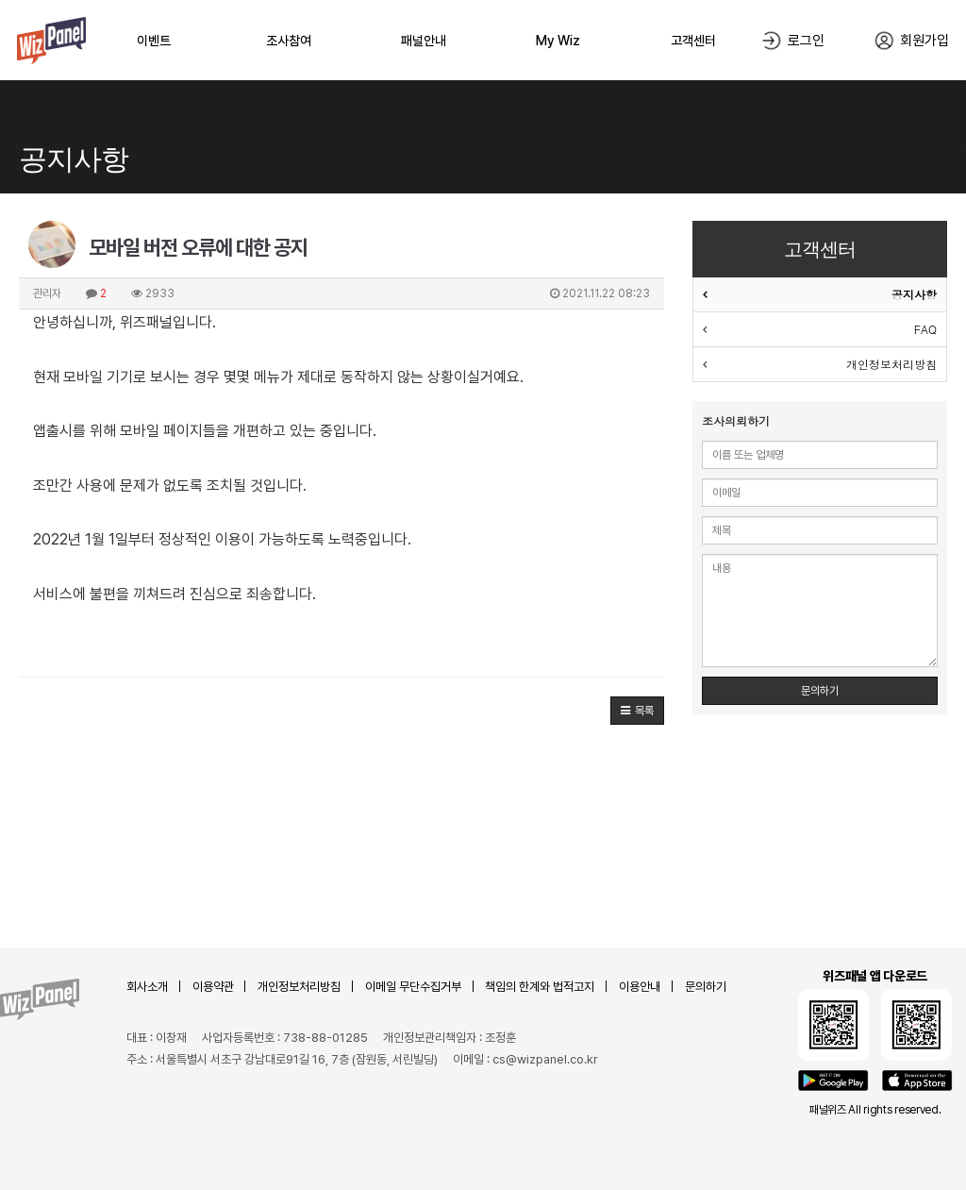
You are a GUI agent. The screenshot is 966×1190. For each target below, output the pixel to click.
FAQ (925, 329)
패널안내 (423, 40)
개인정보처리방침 (891, 364)
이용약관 (213, 987)
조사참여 (288, 40)
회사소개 (147, 987)
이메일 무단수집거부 (413, 987)
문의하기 (820, 690)
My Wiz (558, 40)
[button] (637, 710)
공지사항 (914, 294)
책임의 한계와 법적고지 (539, 987)
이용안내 (639, 987)
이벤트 (154, 40)
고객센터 (693, 40)
